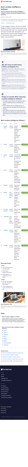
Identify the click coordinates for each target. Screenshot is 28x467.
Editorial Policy (4, 410)
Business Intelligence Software (8, 51)
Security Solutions (4, 391)
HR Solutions (3, 385)
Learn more (21, 20)
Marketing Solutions (5, 389)
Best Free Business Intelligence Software (10, 354)
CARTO (3, 79)
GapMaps (6, 230)
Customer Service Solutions (6, 397)
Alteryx (5, 170)
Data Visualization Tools (6, 304)
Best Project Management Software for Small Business (12, 352)
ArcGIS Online (4, 68)
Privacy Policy (3, 408)
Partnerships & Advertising (6, 406)
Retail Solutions (4, 393)
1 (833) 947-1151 (4, 378)
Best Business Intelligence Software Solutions (11, 356)
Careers (2, 374)
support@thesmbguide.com (6, 380)
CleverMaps (6, 216)
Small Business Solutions (6, 395)
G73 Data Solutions (7, 342)
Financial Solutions (4, 387)
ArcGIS (5, 330)
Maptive (5, 192)
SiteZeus (5, 185)
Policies (2, 376)
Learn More (24, 126)
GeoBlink (6, 245)
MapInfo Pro (4, 85)
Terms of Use (3, 412)
